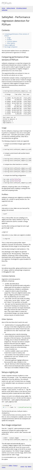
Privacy (15, 465)
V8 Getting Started (21, 8)
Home (3, 8)
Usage (9, 38)
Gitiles (10, 465)
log (26, 466)
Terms (3, 467)
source (22, 466)
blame (29, 466)
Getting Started (10, 8)
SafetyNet (4, 10)
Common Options (12, 41)
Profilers (9, 39)
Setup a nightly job (9, 45)
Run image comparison (10, 47)
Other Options (11, 43)
